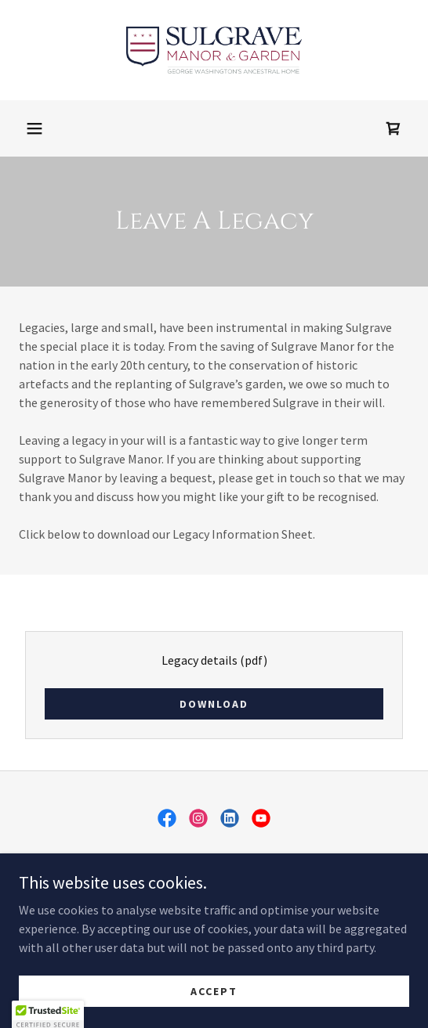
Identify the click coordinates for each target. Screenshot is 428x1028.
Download (214, 704)
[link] (214, 50)
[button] (34, 128)
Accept (214, 1012)
